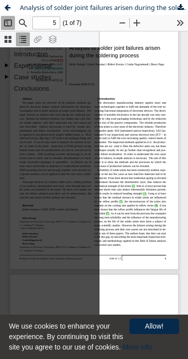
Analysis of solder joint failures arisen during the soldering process (104, 7)
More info (137, 347)
